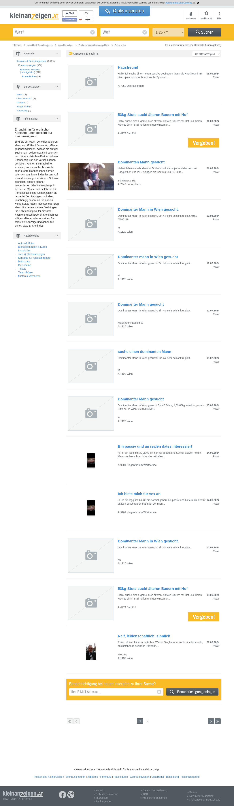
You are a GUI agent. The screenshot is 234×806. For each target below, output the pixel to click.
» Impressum (101, 797)
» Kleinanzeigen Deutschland (203, 799)
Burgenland (22, 106)
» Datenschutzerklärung (153, 790)
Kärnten (20, 102)
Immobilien (24, 250)
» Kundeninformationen (153, 797)
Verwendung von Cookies (178, 2)
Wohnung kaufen (75, 776)
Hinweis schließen (198, 3)
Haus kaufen (121, 776)
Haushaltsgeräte (190, 776)
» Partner (192, 792)
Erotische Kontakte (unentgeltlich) (30, 71)
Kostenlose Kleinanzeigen (49, 776)
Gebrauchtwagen (140, 776)
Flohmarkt (105, 776)
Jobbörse (92, 776)
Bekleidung (172, 776)
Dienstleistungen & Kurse (32, 246)
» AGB (144, 794)
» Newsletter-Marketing (200, 795)
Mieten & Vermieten (29, 276)
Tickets (22, 268)
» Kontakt (99, 790)
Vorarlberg (21, 110)
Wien (19, 94)
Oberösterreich (24, 98)
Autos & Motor (26, 243)
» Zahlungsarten (103, 801)
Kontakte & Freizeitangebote (31, 61)
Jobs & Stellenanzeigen (31, 254)
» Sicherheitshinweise (106, 794)
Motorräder (158, 776)
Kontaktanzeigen (27, 65)
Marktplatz (24, 261)
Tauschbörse (25, 272)
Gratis (124, 10)
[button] (204, 32)
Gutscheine (24, 265)
